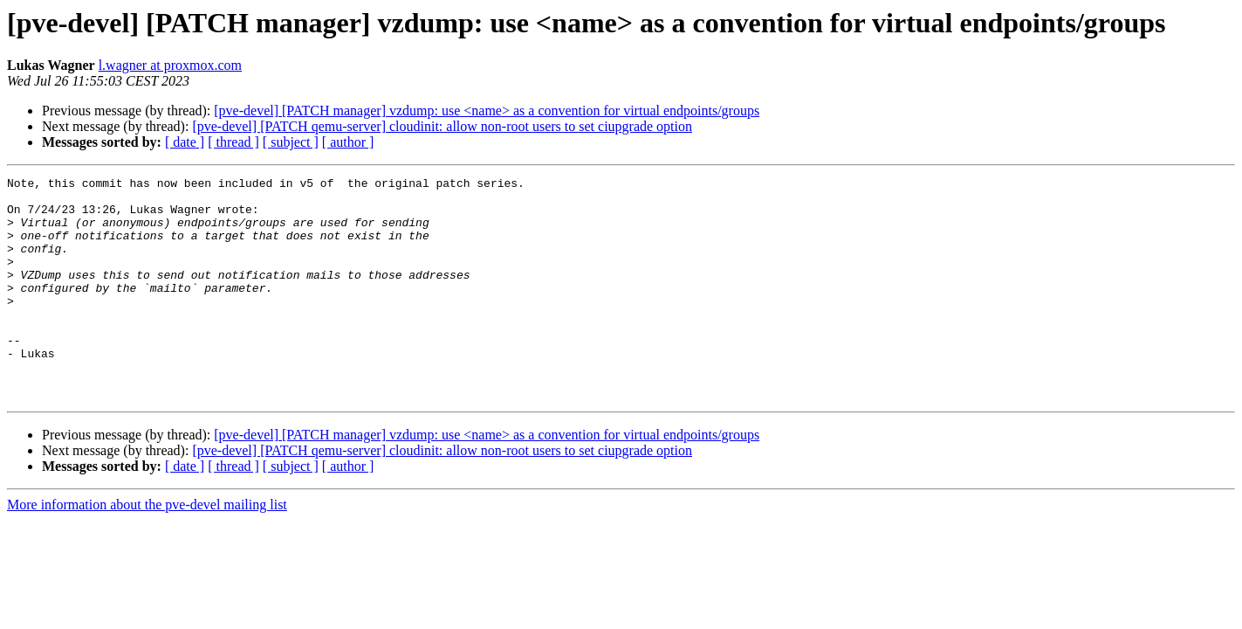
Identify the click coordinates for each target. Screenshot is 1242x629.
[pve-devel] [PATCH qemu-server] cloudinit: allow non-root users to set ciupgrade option (442, 126)
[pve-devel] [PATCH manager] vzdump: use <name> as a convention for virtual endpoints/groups (486, 110)
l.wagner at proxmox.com (170, 65)
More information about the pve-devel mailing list (147, 549)
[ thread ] (233, 142)
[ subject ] (291, 142)
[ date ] (184, 142)
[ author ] (348, 142)
